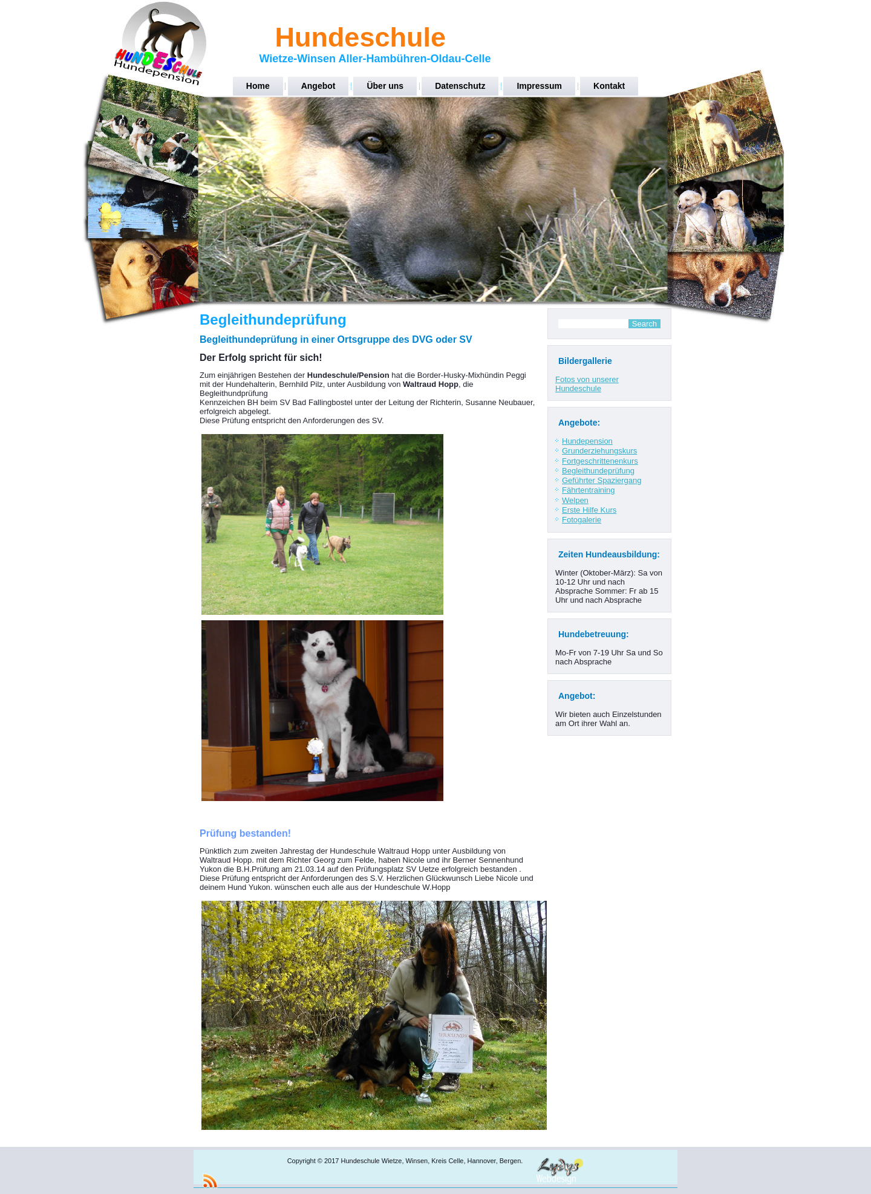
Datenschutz (460, 86)
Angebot (318, 86)
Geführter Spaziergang (602, 480)
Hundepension (587, 441)
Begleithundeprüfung (598, 470)
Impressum (539, 86)
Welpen (575, 500)
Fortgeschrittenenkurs (600, 461)
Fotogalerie (581, 519)
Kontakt (609, 86)
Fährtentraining (588, 490)
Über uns (385, 86)
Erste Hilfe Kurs (589, 509)
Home (258, 86)
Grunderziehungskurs (599, 450)
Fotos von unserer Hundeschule (587, 384)
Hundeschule (360, 37)
